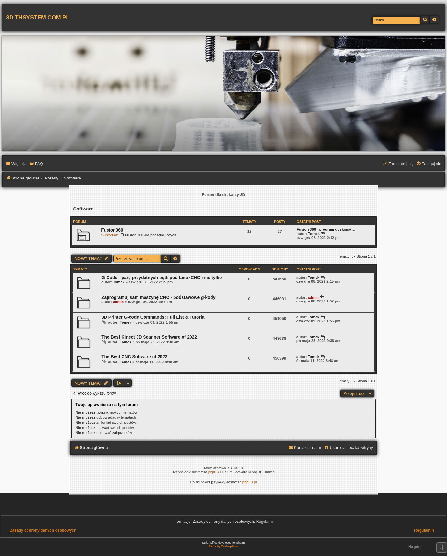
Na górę (414, 547)
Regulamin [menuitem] (424, 530)
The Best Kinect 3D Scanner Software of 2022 (149, 336)
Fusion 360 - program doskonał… (326, 229)
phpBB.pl (249, 482)
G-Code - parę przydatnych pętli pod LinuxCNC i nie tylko (161, 277)
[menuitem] (36, 164)
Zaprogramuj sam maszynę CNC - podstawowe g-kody (158, 297)
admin (118, 302)
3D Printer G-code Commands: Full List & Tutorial (153, 317)
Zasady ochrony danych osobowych (43, 530)
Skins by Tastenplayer (223, 546)
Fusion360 (112, 229)
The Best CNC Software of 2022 (134, 356)
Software (83, 208)
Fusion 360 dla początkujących (147, 235)
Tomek (314, 234)
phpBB (213, 472)
